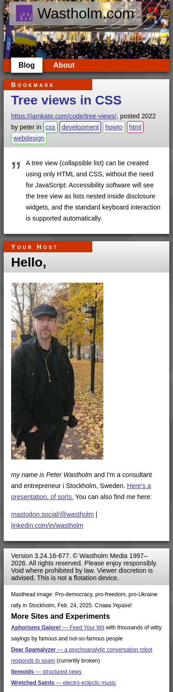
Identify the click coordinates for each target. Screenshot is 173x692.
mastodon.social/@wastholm (52, 514)
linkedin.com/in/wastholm (47, 525)
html (135, 127)
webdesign (28, 138)
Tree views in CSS (66, 100)
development (80, 127)
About (64, 65)
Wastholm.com (74, 13)
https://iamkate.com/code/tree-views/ (63, 116)
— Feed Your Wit (57, 627)
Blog (26, 65)
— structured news (46, 672)
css (50, 127)
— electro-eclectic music (63, 683)
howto (114, 127)
